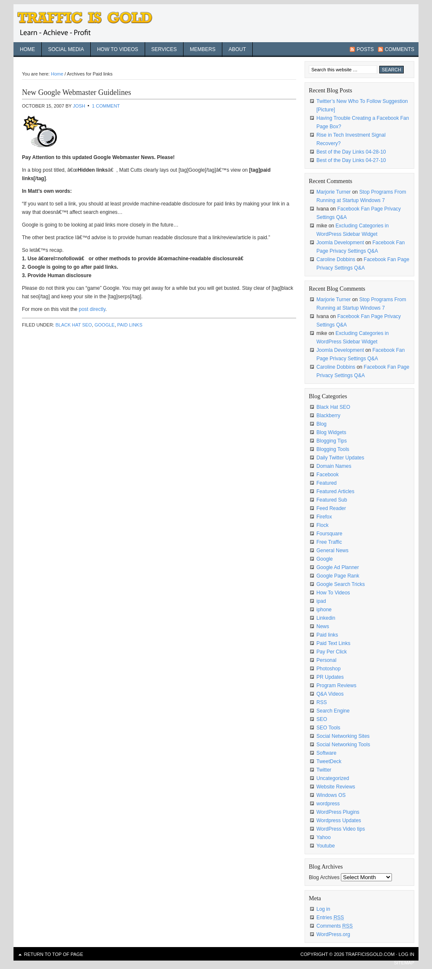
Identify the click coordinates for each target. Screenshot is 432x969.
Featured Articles (335, 491)
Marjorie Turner (333, 192)
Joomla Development (340, 243)
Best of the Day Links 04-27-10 (351, 160)
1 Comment (106, 105)
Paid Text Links (333, 643)
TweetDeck (328, 761)
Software (326, 753)
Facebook (327, 475)
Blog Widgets (331, 432)
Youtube (325, 846)
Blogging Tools (332, 449)
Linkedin (325, 618)
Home (27, 49)
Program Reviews (336, 685)
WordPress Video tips (340, 829)
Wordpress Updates (338, 820)
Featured (326, 483)
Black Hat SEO (73, 324)
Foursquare (329, 534)
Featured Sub (331, 500)
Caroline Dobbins (335, 259)
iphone (324, 610)
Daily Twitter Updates (340, 458)
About (237, 49)
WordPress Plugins (337, 812)
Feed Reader (331, 508)
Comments (399, 49)
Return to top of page (53, 954)
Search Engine (333, 711)
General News (332, 550)
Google (104, 324)
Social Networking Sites (343, 736)
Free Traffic (329, 542)
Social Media (66, 49)
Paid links (130, 324)
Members (203, 49)
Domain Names (333, 466)
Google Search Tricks (340, 584)
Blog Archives (324, 877)
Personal (326, 660)
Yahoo (323, 837)
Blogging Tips (331, 441)
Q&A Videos (330, 694)
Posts (365, 49)
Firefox (324, 517)
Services (164, 49)
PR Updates (330, 677)
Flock (322, 525)
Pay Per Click (331, 652)
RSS (321, 702)
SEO (321, 719)
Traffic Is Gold (89, 23)
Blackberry (328, 415)
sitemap (404, 962)
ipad (321, 601)
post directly (92, 309)
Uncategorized (332, 778)
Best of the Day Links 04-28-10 (351, 152)
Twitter (323, 770)
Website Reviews (335, 787)
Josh (79, 105)
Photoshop (328, 669)
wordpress (328, 804)
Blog (321, 424)
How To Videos (117, 49)
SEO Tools (328, 728)
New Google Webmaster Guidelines (76, 92)
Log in (323, 909)
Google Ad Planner (337, 567)
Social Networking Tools (343, 745)
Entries (330, 917)
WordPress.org (333, 934)
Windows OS (331, 795)
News (322, 626)
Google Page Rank (337, 576)
